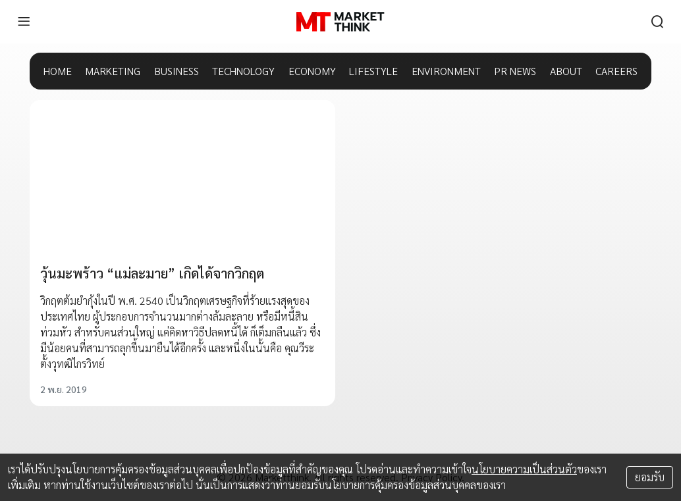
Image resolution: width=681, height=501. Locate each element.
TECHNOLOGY (243, 71)
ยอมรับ (650, 477)
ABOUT (566, 71)
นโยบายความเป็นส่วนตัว (524, 469)
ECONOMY (312, 71)
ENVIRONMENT (446, 71)
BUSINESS (176, 71)
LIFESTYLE (373, 71)
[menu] (24, 22)
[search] (657, 22)
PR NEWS (515, 71)
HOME (57, 71)
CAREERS (616, 71)
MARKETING (112, 71)
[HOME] (340, 22)
